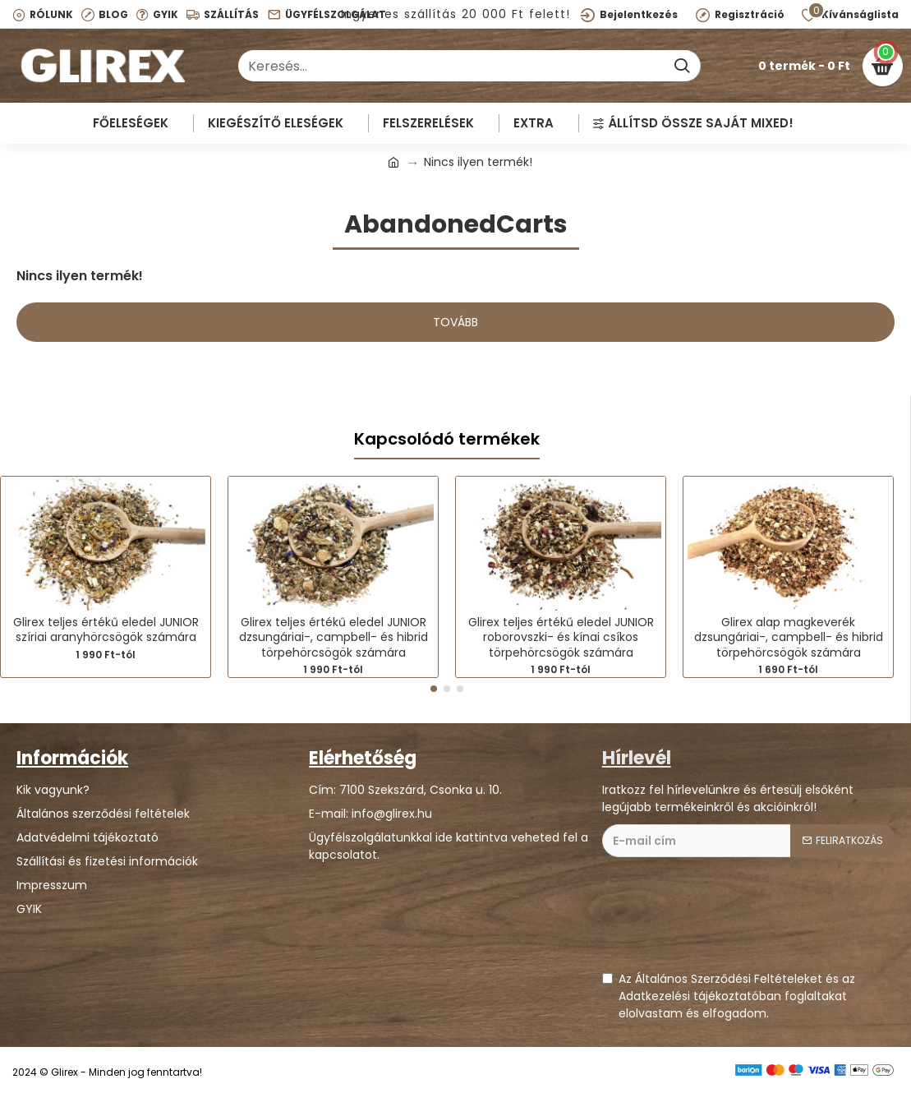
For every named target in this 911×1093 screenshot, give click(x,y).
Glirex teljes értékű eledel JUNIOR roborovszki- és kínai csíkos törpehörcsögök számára (561, 637)
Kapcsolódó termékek (447, 439)
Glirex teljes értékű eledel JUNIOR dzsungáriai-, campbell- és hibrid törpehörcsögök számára (333, 637)
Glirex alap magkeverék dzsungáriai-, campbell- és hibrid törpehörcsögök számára (788, 637)
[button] (433, 688)
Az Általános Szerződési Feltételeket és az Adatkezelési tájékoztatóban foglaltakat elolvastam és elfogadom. (728, 996)
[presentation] (727, 922)
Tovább (455, 322)
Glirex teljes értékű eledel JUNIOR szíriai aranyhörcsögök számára (106, 629)
